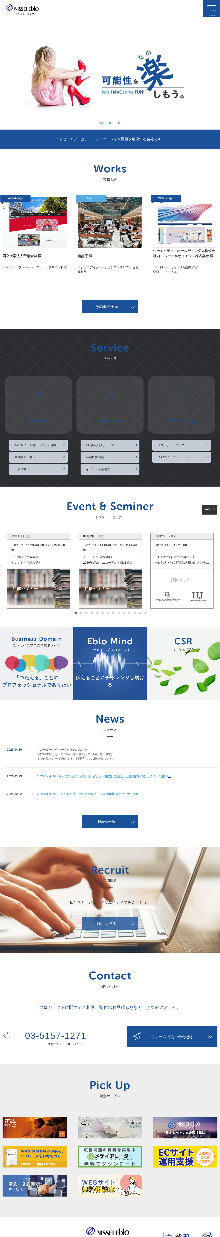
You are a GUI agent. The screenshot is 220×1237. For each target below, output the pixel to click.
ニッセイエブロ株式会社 (22, 9)
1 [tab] (76, 583)
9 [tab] (119, 583)
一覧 (208, 479)
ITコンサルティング (171, 415)
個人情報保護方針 (33, 1216)
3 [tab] (86, 583)
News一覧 (106, 791)
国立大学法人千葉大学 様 (22, 256)
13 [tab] (140, 583)
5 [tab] (97, 583)
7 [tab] (108, 583)
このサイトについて (12, 1216)
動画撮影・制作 (24, 427)
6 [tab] (102, 583)
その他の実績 (106, 307)
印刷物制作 (21, 439)
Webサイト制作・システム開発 (35, 415)
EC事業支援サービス (100, 415)
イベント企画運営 (98, 439)
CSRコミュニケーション (174, 427)
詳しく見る (106, 890)
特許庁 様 (85, 256)
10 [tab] (124, 583)
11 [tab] (129, 583)
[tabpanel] (38, 540)
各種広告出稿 (95, 427)
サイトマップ (51, 1216)
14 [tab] (145, 583)
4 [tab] (92, 583)
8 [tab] (113, 583)
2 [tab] (81, 583)
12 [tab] (135, 583)
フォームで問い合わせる (172, 1006)
